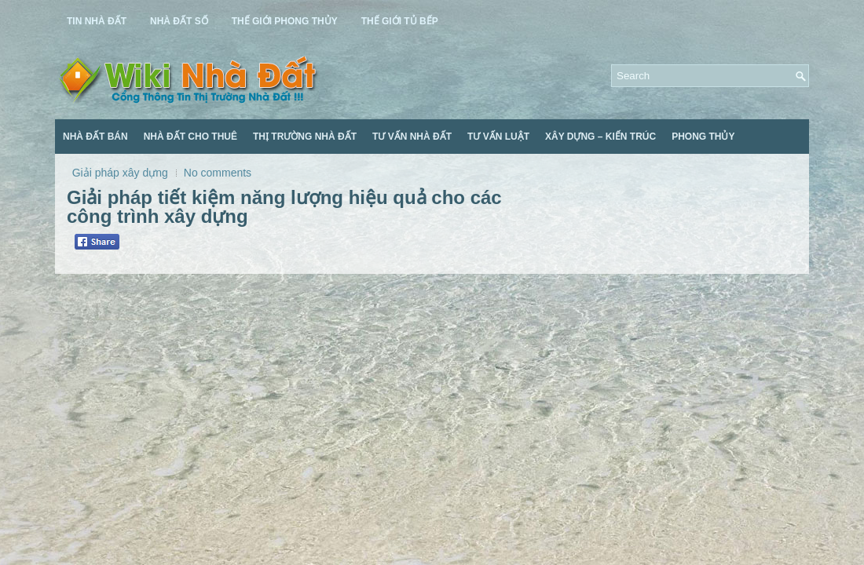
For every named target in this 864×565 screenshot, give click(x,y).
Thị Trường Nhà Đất (305, 136)
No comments (217, 172)
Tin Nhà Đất (96, 21)
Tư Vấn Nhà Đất (412, 136)
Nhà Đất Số (179, 21)
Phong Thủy (703, 136)
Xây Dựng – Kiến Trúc (600, 136)
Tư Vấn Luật (498, 136)
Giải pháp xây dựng (120, 172)
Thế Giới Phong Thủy (285, 21)
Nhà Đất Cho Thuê (190, 136)
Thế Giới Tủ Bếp (399, 21)
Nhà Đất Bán (95, 136)
